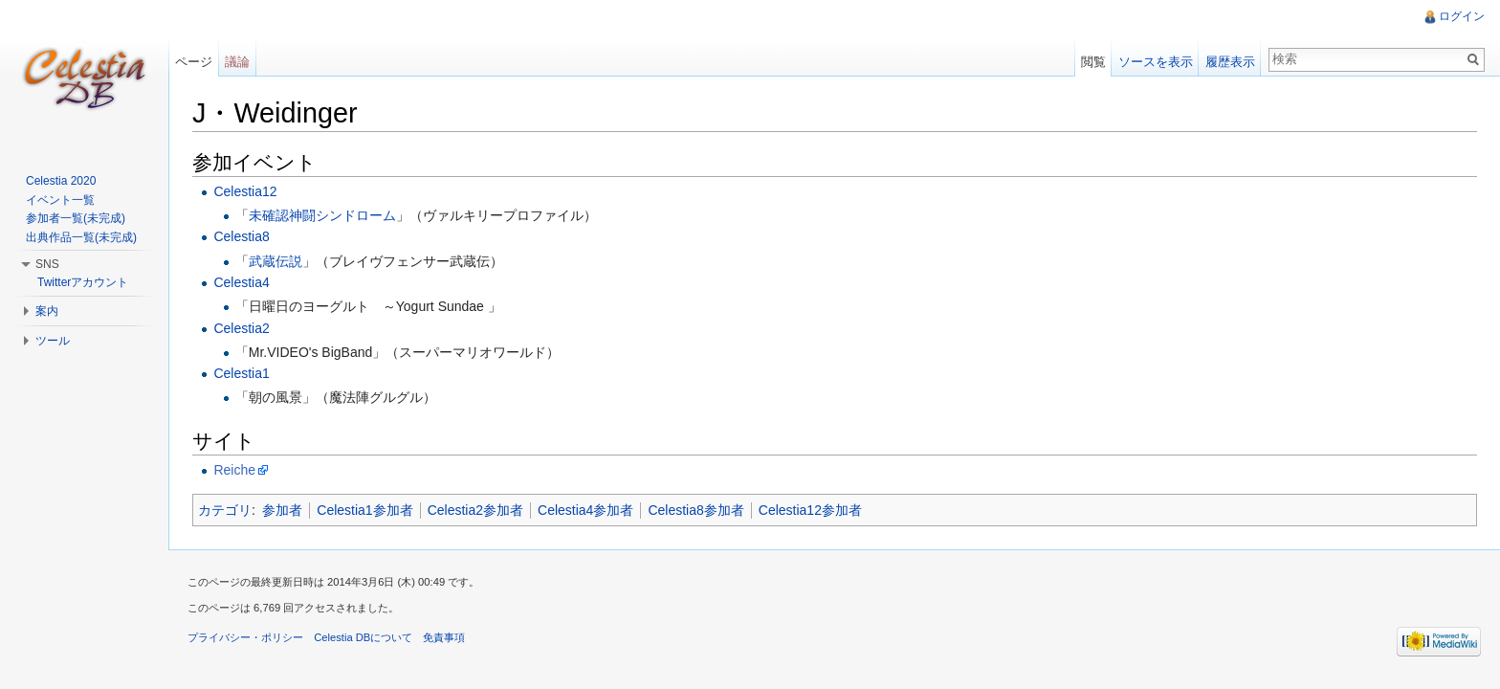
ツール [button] (52, 340)
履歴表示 (1230, 62)
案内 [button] (46, 311)
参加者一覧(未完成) (75, 218)
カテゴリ (225, 510)
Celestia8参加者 (695, 510)
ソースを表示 (1155, 62)
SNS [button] (47, 264)
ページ (193, 62)
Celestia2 (241, 328)
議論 (237, 62)
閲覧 (1093, 62)
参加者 (282, 510)
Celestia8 (241, 236)
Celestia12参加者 (810, 510)
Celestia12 (244, 191)
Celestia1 (241, 373)
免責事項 (444, 637)
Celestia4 (241, 282)
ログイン (1462, 16)
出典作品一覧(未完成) (81, 237)
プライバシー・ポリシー (245, 637)
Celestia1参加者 (364, 510)
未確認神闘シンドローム (322, 215)
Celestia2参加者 (475, 510)
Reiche (234, 470)
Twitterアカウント (82, 282)
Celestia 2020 (61, 181)
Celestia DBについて (363, 637)
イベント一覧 (60, 200)
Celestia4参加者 (585, 510)
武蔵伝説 (275, 261)
